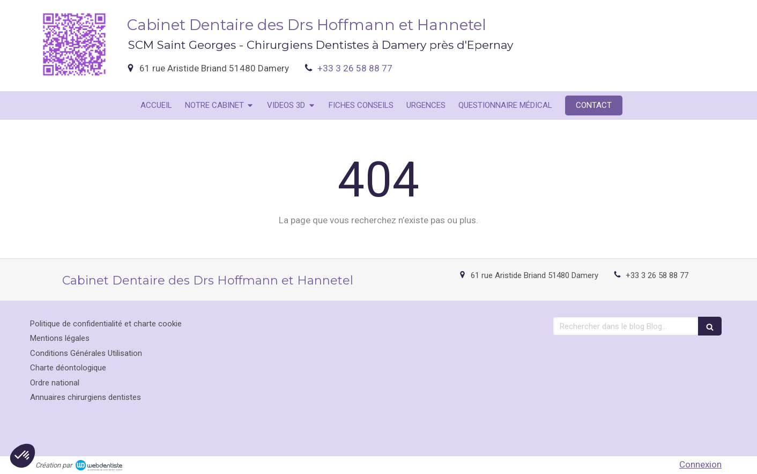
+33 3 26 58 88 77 (354, 68)
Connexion (700, 464)
